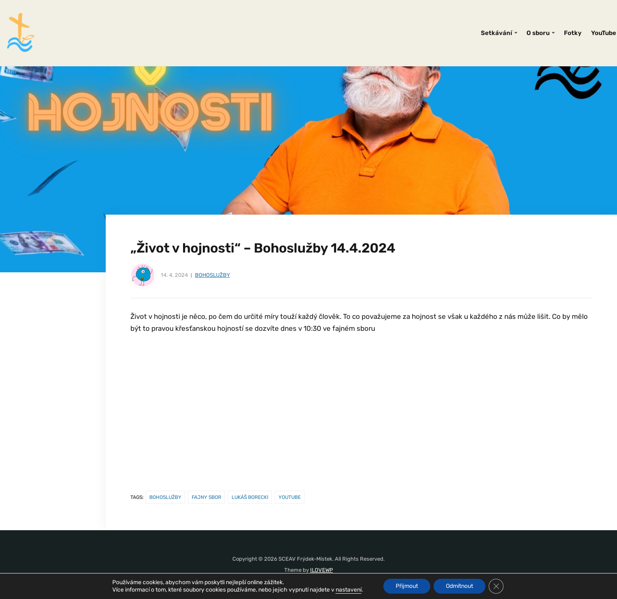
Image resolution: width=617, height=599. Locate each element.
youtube (289, 497)
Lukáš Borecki (250, 497)
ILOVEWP (321, 570)
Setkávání (496, 33)
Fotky (573, 33)
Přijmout (407, 586)
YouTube (603, 33)
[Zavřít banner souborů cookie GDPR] (496, 586)
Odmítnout (459, 586)
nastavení (349, 589)
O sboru (538, 33)
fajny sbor (206, 497)
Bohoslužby (212, 275)
